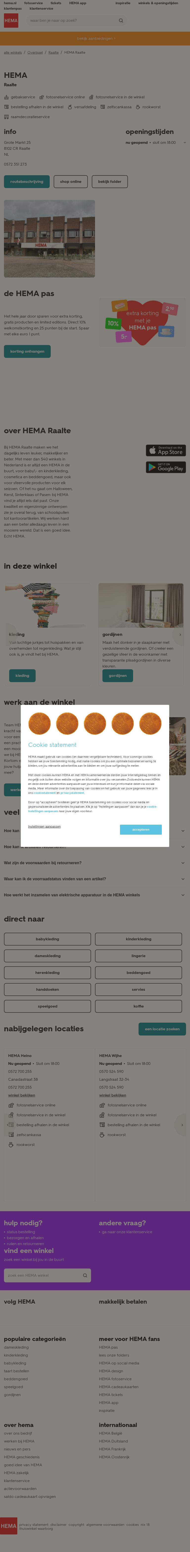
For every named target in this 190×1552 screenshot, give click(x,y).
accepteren (140, 829)
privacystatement (72, 793)
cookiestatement (45, 793)
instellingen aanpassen (44, 826)
